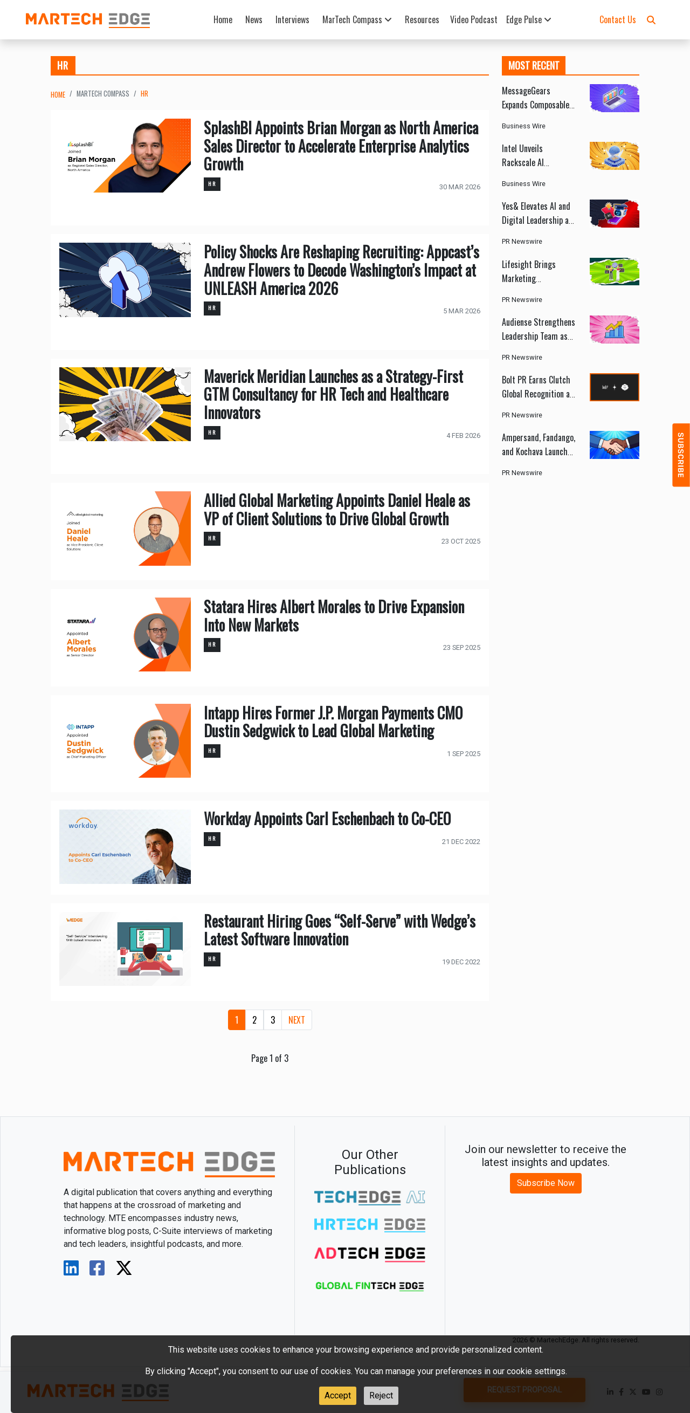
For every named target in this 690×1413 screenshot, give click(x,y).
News (254, 19)
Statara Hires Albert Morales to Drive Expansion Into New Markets (334, 615)
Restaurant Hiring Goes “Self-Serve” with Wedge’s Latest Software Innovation (339, 930)
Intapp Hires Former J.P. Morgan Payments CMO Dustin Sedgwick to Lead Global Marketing (333, 722)
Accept (338, 1395)
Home (222, 19)
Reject (381, 1395)
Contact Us (617, 19)
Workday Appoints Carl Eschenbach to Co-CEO (327, 818)
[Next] (296, 1020)
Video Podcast (474, 19)
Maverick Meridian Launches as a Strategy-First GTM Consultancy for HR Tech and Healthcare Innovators (333, 394)
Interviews (292, 19)
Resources (422, 19)
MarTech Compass (357, 19)
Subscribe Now (546, 1183)
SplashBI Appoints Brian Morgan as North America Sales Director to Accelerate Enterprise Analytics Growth (341, 145)
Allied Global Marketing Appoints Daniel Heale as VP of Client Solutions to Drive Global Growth (337, 509)
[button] (651, 19)
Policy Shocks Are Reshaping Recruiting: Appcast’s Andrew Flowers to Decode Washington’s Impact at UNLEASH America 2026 (341, 270)
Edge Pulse (528, 19)
